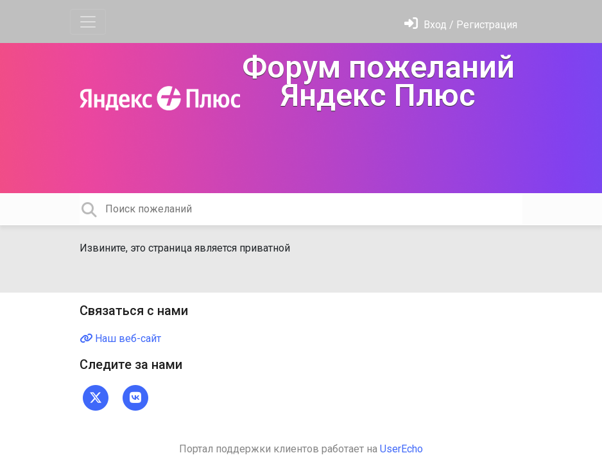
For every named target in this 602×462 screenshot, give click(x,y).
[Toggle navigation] (88, 22)
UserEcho (401, 449)
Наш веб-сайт (120, 338)
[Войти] (460, 25)
